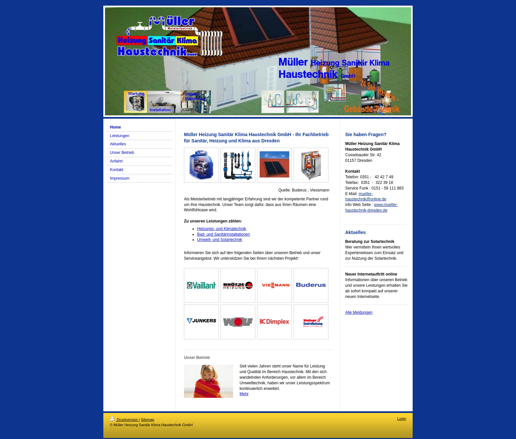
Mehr (244, 394)
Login (401, 419)
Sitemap (147, 420)
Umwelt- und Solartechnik (219, 239)
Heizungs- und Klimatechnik (221, 228)
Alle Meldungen (359, 312)
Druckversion (124, 420)
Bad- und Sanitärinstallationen (223, 234)
